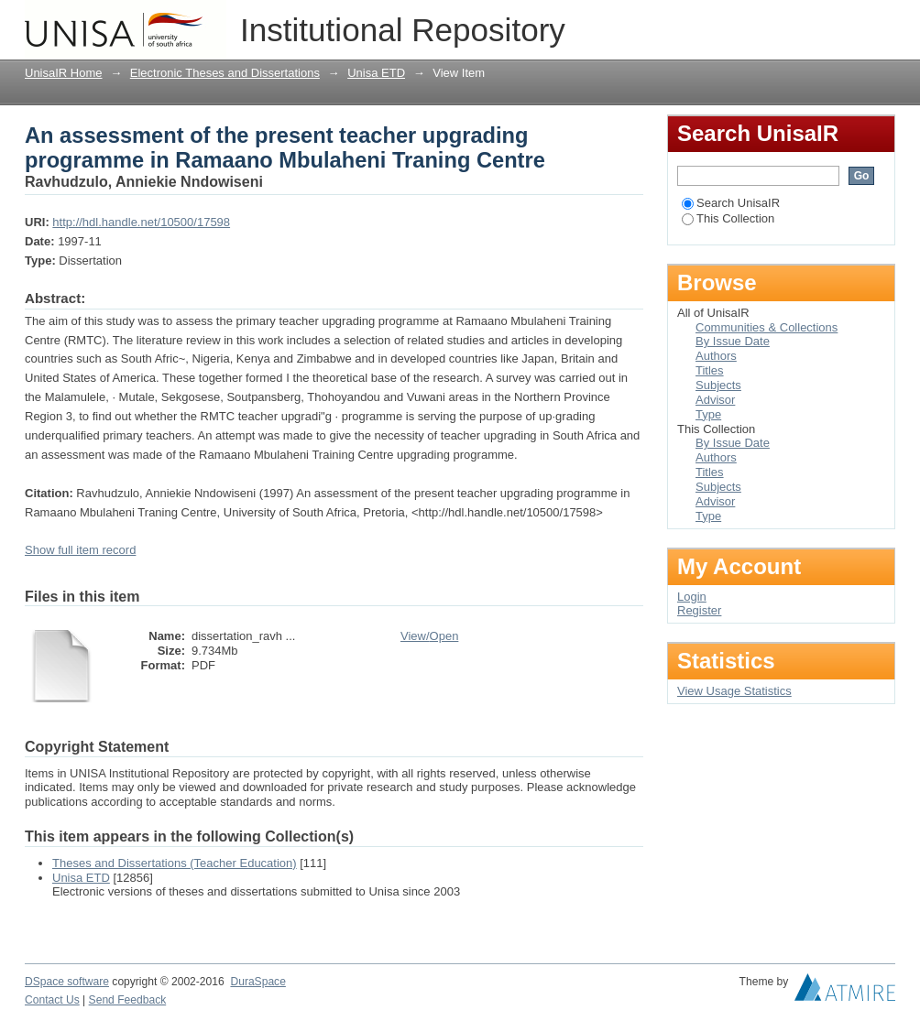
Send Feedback (128, 1000)
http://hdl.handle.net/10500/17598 (141, 222)
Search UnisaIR (731, 203)
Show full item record (80, 550)
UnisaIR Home (64, 73)
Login (880, 22)
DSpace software (67, 981)
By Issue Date (732, 341)
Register (699, 610)
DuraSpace (257, 981)
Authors (716, 356)
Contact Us (52, 1000)
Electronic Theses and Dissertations (225, 73)
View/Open (429, 636)
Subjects (718, 385)
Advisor (715, 400)
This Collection (728, 218)
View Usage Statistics (734, 691)
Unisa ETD (376, 73)
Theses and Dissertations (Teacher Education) (174, 863)
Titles (709, 370)
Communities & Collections (766, 327)
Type (708, 414)
